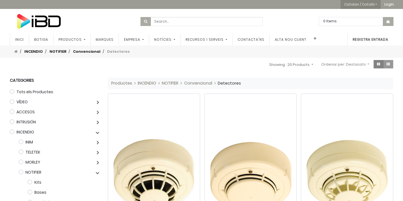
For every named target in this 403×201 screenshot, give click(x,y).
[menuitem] (19, 40)
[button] (389, 4)
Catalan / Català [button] (359, 4)
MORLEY (32, 162)
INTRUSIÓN (26, 122)
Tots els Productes (35, 92)
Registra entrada (370, 39)
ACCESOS (26, 112)
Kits (37, 182)
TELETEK (32, 152)
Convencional (86, 51)
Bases (40, 192)
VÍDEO (22, 102)
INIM (29, 142)
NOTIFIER (58, 51)
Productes (121, 83)
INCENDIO (33, 51)
